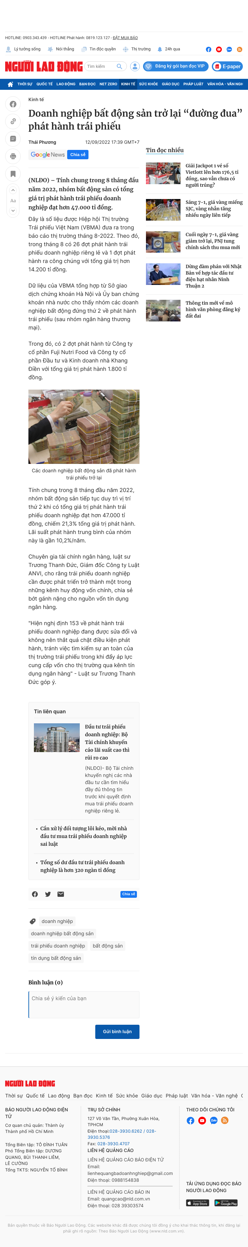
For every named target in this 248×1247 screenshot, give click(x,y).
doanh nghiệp (57, 921)
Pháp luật (193, 84)
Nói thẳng (60, 49)
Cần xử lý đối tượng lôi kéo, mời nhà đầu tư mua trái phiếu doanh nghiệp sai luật (83, 836)
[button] (13, 190)
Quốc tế (44, 84)
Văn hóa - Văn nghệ (226, 84)
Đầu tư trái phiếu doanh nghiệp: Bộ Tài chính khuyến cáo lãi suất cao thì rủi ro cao (107, 742)
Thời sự (25, 84)
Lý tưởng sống (23, 49)
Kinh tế (128, 84)
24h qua (168, 49)
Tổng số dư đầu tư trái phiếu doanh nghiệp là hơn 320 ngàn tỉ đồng (82, 867)
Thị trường (136, 49)
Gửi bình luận (117, 1031)
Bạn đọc (87, 84)
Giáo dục (171, 84)
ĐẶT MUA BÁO (125, 38)
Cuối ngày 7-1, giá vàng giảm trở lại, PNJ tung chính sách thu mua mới (213, 241)
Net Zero (109, 84)
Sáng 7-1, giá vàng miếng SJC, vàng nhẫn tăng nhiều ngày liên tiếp (214, 208)
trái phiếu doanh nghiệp (58, 946)
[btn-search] (119, 66)
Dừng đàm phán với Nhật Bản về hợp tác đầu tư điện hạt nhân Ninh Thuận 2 (214, 276)
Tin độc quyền (98, 49)
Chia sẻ (77, 154)
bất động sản (108, 946)
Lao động (66, 84)
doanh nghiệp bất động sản (62, 933)
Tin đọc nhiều (165, 150)
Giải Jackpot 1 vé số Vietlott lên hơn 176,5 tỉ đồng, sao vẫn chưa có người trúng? (212, 175)
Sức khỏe (148, 84)
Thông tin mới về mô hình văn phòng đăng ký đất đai (213, 309)
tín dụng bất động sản (56, 958)
